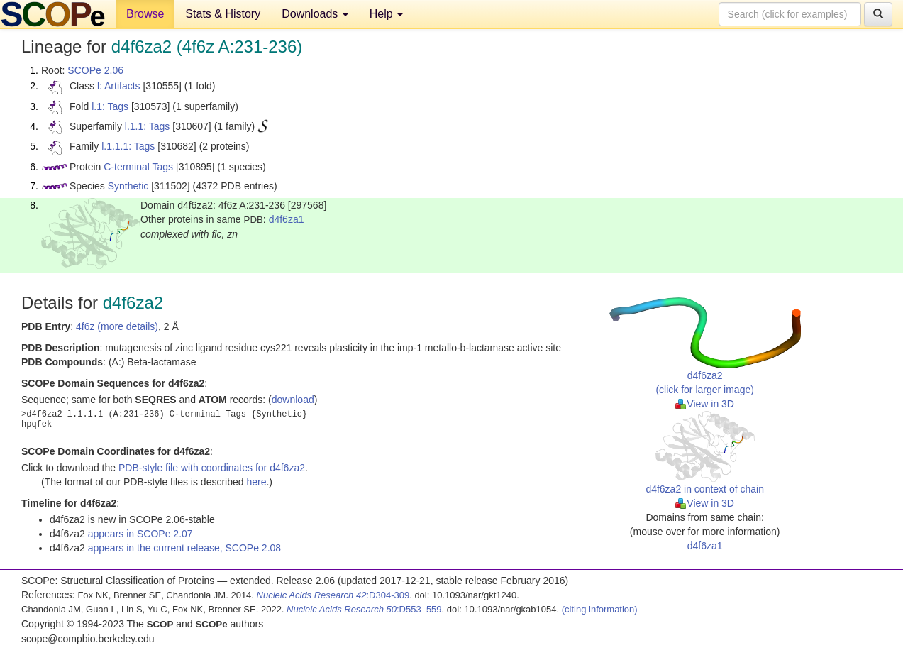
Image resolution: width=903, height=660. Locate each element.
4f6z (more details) (117, 326)
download (293, 399)
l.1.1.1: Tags (128, 146)
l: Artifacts (118, 86)
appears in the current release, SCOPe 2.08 (184, 548)
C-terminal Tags (138, 166)
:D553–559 (364, 609)
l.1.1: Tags (147, 126)
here (256, 482)
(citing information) (600, 609)
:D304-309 (333, 595)
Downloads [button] (315, 14)
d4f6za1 (286, 219)
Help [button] (386, 14)
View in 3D (704, 403)
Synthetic (128, 186)
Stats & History (222, 14)
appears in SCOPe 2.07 (140, 533)
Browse (145, 14)
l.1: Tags (110, 106)
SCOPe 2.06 (95, 70)
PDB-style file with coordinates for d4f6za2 (211, 467)
